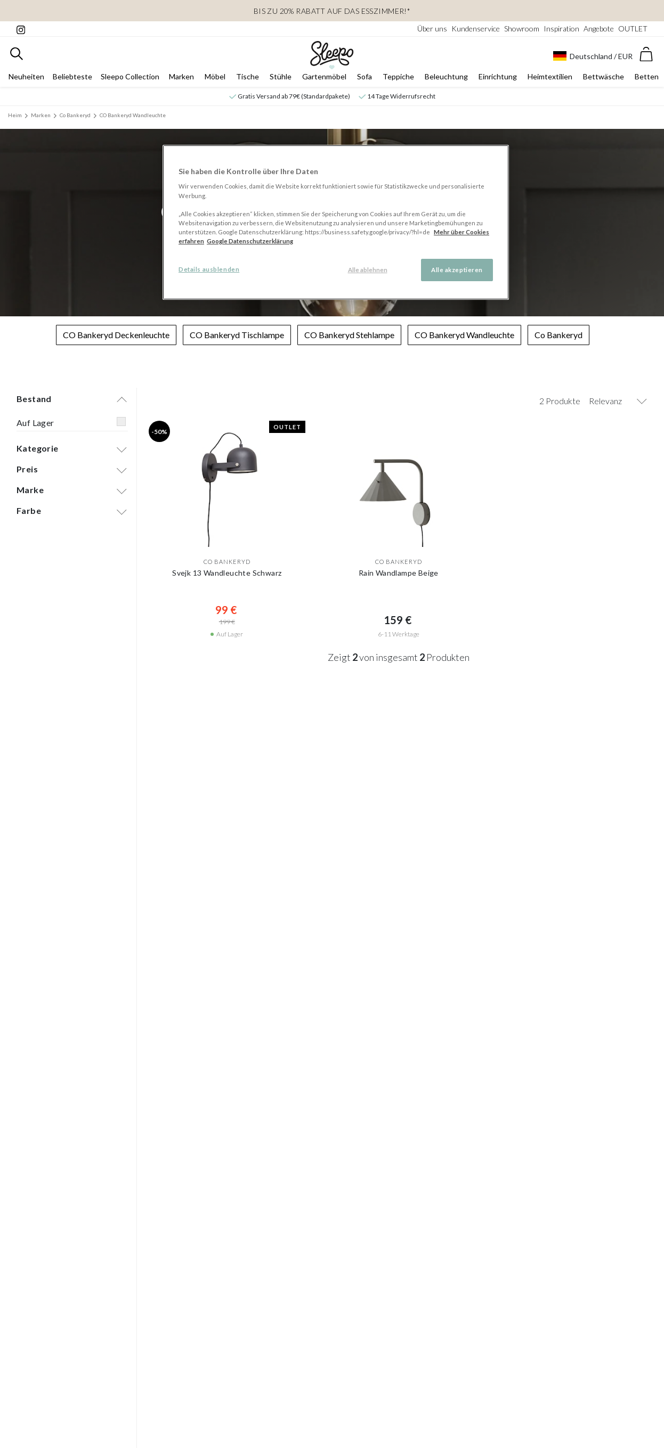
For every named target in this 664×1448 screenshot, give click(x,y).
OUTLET (632, 28)
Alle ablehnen (367, 269)
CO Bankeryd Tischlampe (237, 336)
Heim (15, 116)
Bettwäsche (603, 78)
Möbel (215, 78)
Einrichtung (498, 78)
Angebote (599, 28)
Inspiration (561, 28)
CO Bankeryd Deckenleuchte (116, 336)
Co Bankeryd (75, 116)
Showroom (521, 28)
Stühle (280, 78)
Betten (647, 78)
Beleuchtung (446, 78)
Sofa (364, 78)
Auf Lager (35, 424)
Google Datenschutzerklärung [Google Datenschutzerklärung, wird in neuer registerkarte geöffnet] (250, 241)
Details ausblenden (209, 269)
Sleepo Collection (130, 78)
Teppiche (398, 78)
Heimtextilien (550, 78)
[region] (336, 222)
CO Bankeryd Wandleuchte (133, 116)
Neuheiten (26, 78)
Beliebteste (72, 78)
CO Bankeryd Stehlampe (349, 336)
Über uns (432, 28)
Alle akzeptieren (457, 269)
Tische (247, 78)
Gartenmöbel (324, 78)
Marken (181, 78)
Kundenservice (475, 28)
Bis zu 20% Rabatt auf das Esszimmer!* (332, 10)
